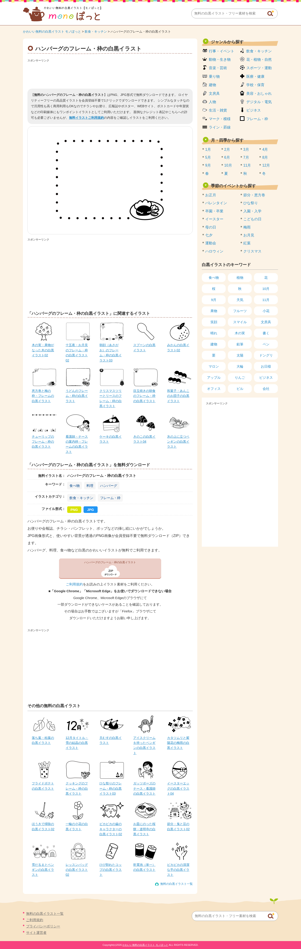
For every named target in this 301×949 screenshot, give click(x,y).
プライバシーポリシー (43, 926)
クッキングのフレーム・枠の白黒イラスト (77, 788)
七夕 (208, 235)
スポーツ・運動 (259, 68)
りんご (240, 377)
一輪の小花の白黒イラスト (77, 826)
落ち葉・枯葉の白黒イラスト (43, 740)
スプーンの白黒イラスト (144, 347)
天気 (240, 300)
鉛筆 (240, 344)
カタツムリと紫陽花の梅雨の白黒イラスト (178, 743)
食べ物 (74, 486)
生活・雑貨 (218, 110)
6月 (227, 157)
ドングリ (266, 355)
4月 (265, 149)
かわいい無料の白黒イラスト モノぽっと (52, 31)
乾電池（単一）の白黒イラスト (144, 867)
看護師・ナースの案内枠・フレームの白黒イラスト (77, 444)
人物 (212, 102)
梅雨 (247, 227)
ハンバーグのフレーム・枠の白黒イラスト (110, 562)
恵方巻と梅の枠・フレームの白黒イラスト (43, 396)
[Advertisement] (110, 74)
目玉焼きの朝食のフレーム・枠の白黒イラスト (144, 396)
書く (266, 333)
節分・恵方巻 (254, 195)
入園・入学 (252, 211)
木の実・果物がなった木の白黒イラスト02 (43, 350)
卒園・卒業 (214, 211)
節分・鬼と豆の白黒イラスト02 (178, 826)
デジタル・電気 (259, 102)
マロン (214, 366)
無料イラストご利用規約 (86, 117)
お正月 (210, 195)
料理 (89, 486)
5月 (208, 157)
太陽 (240, 355)
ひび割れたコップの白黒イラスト (110, 870)
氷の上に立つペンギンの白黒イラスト (178, 442)
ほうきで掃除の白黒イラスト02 (43, 826)
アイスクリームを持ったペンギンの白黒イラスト (144, 745)
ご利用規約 (74, 584)
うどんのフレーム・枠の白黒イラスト (77, 396)
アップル (214, 377)
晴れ (213, 333)
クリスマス (252, 251)
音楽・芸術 (218, 68)
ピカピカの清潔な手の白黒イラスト (178, 870)
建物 (212, 85)
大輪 (240, 366)
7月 (246, 157)
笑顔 (213, 322)
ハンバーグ (108, 486)
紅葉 (247, 243)
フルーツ (240, 311)
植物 (240, 277)
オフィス (214, 389)
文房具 (214, 93)
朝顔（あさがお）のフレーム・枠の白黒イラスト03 (110, 352)
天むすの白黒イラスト (110, 740)
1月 (208, 149)
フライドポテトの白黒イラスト (43, 786)
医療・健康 (255, 76)
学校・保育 (255, 85)
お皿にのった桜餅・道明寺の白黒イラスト (144, 829)
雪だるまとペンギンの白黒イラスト (43, 870)
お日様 (266, 366)
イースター (214, 219)
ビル (240, 389)
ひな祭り (250, 203)
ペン (266, 344)
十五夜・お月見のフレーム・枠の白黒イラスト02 (77, 352)
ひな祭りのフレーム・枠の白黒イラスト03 (110, 788)
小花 (266, 311)
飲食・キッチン (96, 31)
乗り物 (214, 76)
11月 (247, 165)
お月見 (248, 235)
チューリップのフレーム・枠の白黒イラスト (43, 442)
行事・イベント (221, 51)
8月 (265, 157)
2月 (227, 149)
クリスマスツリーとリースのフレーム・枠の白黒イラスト (110, 398)
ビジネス (253, 110)
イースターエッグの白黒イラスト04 (178, 788)
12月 (266, 165)
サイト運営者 (36, 932)
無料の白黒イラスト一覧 (176, 884)
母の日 (210, 227)
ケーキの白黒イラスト (110, 439)
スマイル (240, 322)
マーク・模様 (220, 119)
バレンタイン (216, 203)
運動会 (210, 243)
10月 (228, 165)
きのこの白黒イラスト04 (144, 439)
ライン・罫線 (220, 127)
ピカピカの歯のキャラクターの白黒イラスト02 (110, 829)
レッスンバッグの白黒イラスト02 (77, 870)
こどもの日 (252, 219)
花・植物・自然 (259, 59)
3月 (246, 149)
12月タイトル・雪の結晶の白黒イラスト (77, 743)
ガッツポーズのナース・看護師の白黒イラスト (144, 788)
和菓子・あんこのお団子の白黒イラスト (178, 396)
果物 (213, 311)
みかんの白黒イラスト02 (178, 347)
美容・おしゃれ (259, 93)
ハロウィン (214, 251)
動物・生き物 (220, 59)
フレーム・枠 (110, 498)
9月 (208, 165)
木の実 (240, 333)
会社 (266, 389)
